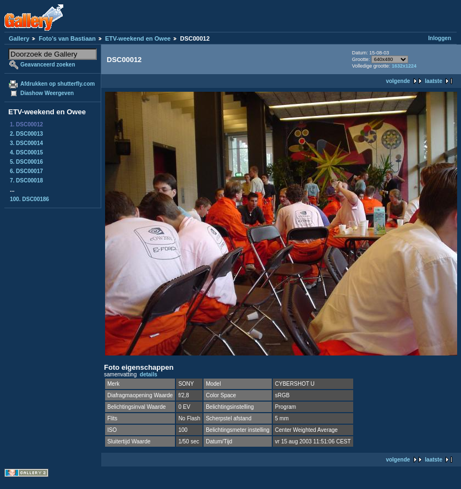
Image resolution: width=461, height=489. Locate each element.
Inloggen (439, 38)
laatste (433, 81)
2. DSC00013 (26, 134)
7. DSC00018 (26, 180)
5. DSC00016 (26, 162)
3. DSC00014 (26, 143)
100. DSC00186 (29, 199)
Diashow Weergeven (47, 93)
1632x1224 (404, 66)
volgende (398, 81)
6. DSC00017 (26, 171)
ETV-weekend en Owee (138, 38)
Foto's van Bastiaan (67, 38)
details (148, 374)
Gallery (19, 38)
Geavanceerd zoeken (47, 65)
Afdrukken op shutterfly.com (57, 84)
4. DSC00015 (26, 152)
